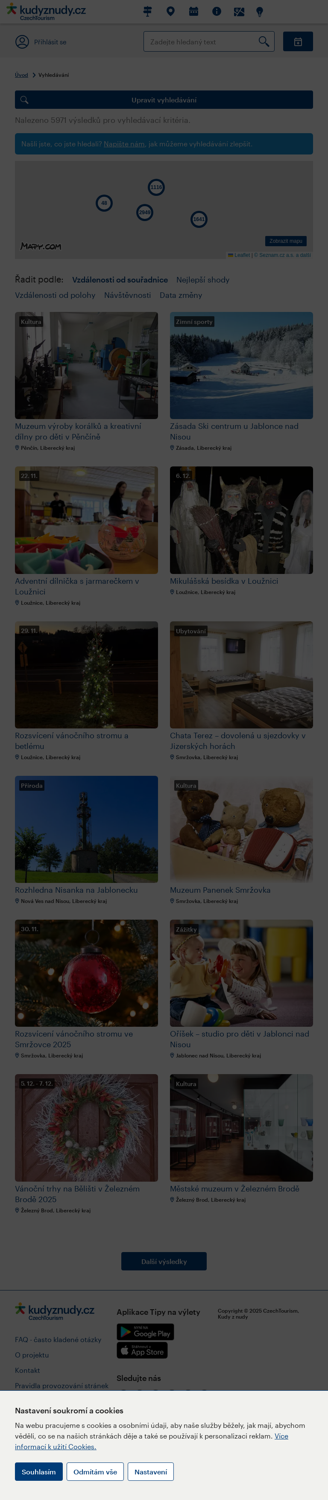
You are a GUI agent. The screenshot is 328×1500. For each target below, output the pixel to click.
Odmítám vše (95, 1472)
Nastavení (151, 1472)
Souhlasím (39, 1472)
